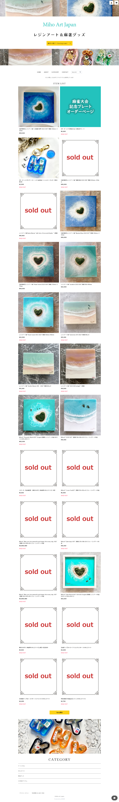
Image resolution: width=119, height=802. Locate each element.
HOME (39, 72)
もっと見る (59, 712)
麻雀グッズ (21, 776)
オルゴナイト (21, 771)
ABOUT (46, 72)
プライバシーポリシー (24, 793)
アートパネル (21, 766)
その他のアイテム (22, 781)
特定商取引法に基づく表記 (38, 793)
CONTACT (65, 72)
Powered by (59, 799)
